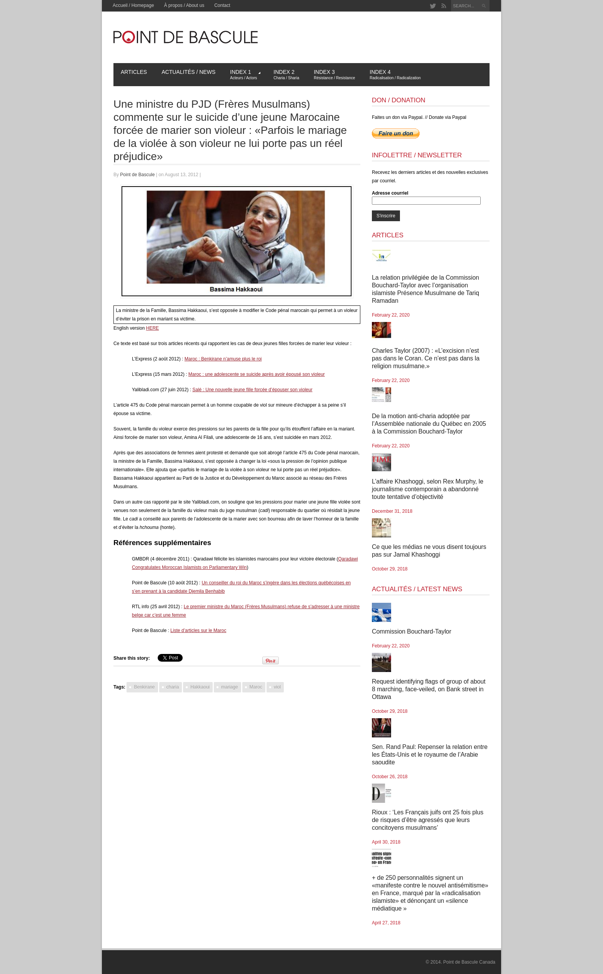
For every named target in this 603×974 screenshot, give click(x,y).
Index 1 (245, 74)
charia (173, 687)
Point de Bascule (137, 174)
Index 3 (334, 74)
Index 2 (286, 74)
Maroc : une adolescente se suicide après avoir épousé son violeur (256, 374)
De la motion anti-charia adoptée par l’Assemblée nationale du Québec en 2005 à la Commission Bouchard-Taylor (429, 424)
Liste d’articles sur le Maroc (198, 630)
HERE (152, 328)
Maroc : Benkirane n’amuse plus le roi (223, 359)
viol (277, 687)
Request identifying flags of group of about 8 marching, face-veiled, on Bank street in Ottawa (428, 689)
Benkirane (144, 687)
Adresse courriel (390, 193)
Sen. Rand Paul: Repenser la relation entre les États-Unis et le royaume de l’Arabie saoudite (430, 755)
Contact (222, 5)
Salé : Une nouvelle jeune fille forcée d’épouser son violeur (252, 389)
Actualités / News (188, 72)
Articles (134, 72)
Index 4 (395, 74)
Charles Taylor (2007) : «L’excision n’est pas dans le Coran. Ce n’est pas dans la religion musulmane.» (426, 358)
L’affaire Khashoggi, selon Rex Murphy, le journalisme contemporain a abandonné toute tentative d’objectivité (427, 489)
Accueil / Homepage (133, 5)
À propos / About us (184, 5)
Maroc (256, 687)
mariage (229, 687)
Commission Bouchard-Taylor (411, 631)
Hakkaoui (200, 687)
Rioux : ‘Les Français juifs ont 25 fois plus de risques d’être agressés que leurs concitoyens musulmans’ (427, 820)
